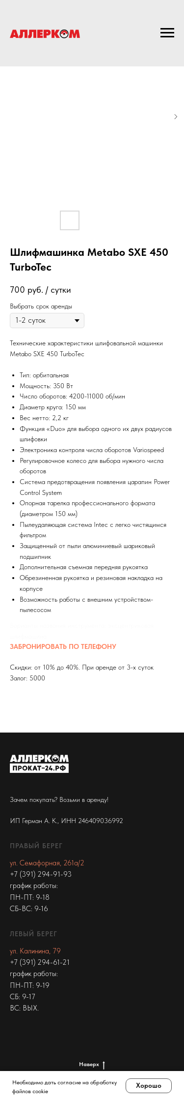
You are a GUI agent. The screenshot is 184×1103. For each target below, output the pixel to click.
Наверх (92, 1064)
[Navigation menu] (167, 33)
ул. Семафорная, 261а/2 (47, 862)
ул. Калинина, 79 (35, 951)
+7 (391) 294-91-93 (41, 874)
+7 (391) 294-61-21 (40, 962)
